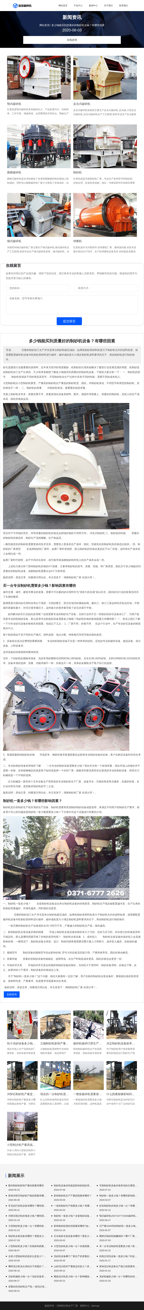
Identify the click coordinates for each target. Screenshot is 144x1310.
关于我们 (108, 5)
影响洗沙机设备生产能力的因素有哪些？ (118, 1266)
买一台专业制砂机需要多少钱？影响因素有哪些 (118, 1246)
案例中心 (93, 5)
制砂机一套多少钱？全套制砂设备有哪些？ (73, 1215)
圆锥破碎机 (14, 172)
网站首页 (63, 5)
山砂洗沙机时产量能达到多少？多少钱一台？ (73, 1266)
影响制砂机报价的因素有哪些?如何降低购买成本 (73, 1226)
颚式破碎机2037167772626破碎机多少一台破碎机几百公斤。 (118, 1215)
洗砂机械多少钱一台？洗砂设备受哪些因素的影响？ (27, 1276)
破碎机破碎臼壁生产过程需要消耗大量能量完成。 (88, 1043)
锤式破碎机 (14, 241)
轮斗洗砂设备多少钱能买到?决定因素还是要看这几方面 (22, 1043)
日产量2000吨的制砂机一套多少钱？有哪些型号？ (118, 1226)
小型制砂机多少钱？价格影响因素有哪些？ (27, 1246)
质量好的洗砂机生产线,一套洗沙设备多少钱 (27, 1286)
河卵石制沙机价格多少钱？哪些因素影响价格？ (27, 1215)
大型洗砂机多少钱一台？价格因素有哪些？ (73, 1246)
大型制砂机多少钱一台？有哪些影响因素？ (27, 1226)
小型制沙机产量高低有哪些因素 (22, 1144)
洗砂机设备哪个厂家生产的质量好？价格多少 (73, 1256)
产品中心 (78, 5)
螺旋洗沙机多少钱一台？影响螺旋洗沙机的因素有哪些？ (73, 1276)
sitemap (95, 1305)
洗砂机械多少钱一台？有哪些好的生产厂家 (118, 1276)
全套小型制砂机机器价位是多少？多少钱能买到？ (27, 1256)
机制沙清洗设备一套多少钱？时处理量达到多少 (118, 1256)
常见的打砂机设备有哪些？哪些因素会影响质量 (27, 1205)
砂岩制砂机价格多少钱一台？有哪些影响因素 (118, 1205)
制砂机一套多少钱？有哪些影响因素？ (118, 1195)
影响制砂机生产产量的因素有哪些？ (73, 1195)
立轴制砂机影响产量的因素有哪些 (55, 1043)
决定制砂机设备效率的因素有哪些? (121, 1043)
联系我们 (123, 5)
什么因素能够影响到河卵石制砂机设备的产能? (121, 1094)
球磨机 (77, 241)
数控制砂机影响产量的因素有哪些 (26, 1185)
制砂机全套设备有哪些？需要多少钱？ (27, 1236)
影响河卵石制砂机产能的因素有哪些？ (27, 1195)
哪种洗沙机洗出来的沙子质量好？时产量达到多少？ (27, 1266)
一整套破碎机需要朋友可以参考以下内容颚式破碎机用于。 (88, 1094)
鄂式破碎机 (14, 103)
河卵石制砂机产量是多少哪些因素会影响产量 (22, 1094)
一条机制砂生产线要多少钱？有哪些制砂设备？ (73, 1205)
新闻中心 (85, 1305)
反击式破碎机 (81, 103)
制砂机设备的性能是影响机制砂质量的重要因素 (73, 1185)
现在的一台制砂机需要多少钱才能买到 (55, 1094)
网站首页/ (44, 25)
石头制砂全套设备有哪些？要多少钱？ (73, 1236)
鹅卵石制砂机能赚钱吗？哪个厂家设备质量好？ (118, 1236)
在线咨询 (72, 40)
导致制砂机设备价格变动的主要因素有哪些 (118, 1185)
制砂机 (77, 172)
